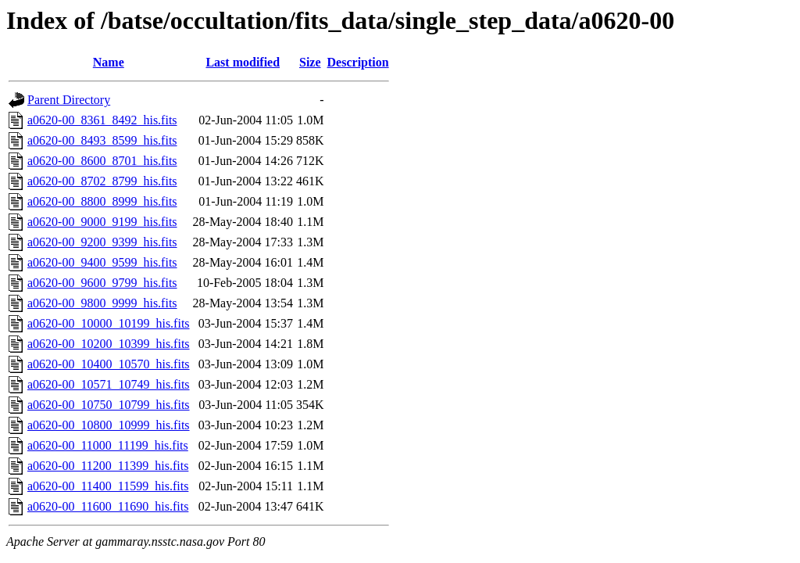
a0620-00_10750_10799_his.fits (108, 404)
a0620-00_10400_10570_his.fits (108, 364)
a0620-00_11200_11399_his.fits (107, 465)
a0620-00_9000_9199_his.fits (102, 221)
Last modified (242, 62)
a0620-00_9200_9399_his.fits (102, 242)
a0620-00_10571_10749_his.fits (108, 384)
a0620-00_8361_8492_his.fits (102, 120)
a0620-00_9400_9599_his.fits (102, 262)
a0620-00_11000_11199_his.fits (107, 445)
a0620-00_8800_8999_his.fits (102, 201)
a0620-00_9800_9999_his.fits (102, 303)
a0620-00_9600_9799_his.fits (102, 282)
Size (310, 62)
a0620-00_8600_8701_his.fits (102, 160)
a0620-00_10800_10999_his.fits (108, 425)
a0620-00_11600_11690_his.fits (107, 506)
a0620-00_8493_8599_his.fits (102, 140)
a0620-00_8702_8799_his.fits (102, 181)
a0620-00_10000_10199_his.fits (108, 323)
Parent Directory (68, 99)
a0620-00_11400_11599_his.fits (107, 486)
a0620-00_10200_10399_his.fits (108, 343)
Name (108, 62)
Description (358, 62)
